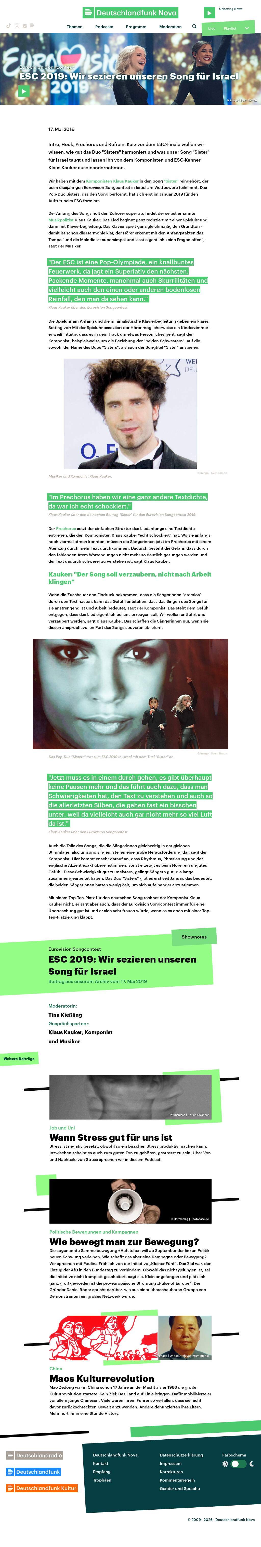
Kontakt (100, 1463)
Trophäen (102, 1479)
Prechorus (66, 528)
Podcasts (104, 26)
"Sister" (171, 180)
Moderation (170, 26)
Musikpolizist (61, 219)
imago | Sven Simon (243, 100)
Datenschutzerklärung (181, 1454)
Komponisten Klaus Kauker (112, 180)
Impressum (171, 1463)
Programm (136, 26)
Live (211, 28)
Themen (75, 26)
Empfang (102, 1471)
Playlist (230, 28)
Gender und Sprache (180, 1488)
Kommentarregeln (177, 1479)
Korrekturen (171, 1471)
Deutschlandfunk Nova (115, 1454)
